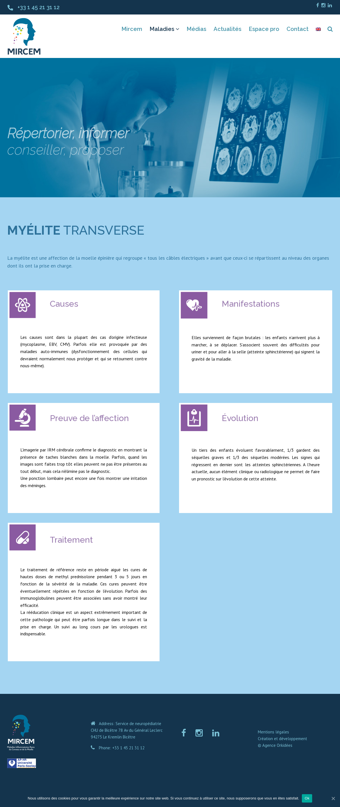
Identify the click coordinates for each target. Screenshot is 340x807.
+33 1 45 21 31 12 (39, 7)
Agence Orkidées (277, 745)
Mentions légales (273, 732)
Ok (307, 798)
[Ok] (333, 798)
